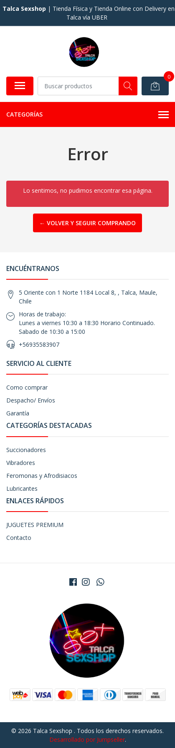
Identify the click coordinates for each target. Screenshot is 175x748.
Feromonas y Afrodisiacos (41, 476)
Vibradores (20, 463)
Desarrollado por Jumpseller (87, 739)
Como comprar (27, 387)
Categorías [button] (87, 114)
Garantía (17, 413)
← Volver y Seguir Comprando (87, 223)
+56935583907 (39, 344)
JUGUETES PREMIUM (34, 525)
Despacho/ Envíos (30, 400)
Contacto (18, 538)
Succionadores (26, 450)
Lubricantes (22, 488)
